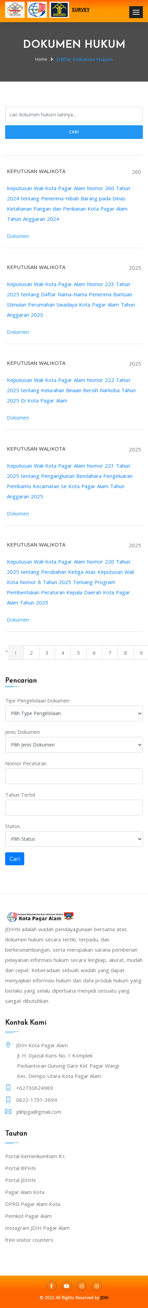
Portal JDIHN (20, 1180)
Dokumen (18, 235)
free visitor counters (29, 1239)
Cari (74, 132)
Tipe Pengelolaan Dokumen (37, 700)
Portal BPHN (20, 1168)
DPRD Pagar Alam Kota (32, 1203)
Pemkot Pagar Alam (28, 1215)
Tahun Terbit (20, 794)
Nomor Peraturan (25, 763)
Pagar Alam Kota (24, 1192)
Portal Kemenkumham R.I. (35, 1156)
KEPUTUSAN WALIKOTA (36, 171)
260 (136, 171)
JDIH (104, 1297)
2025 (135, 267)
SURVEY (81, 9)
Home (41, 59)
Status (12, 826)
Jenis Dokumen (22, 731)
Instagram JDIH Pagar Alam (37, 1227)
